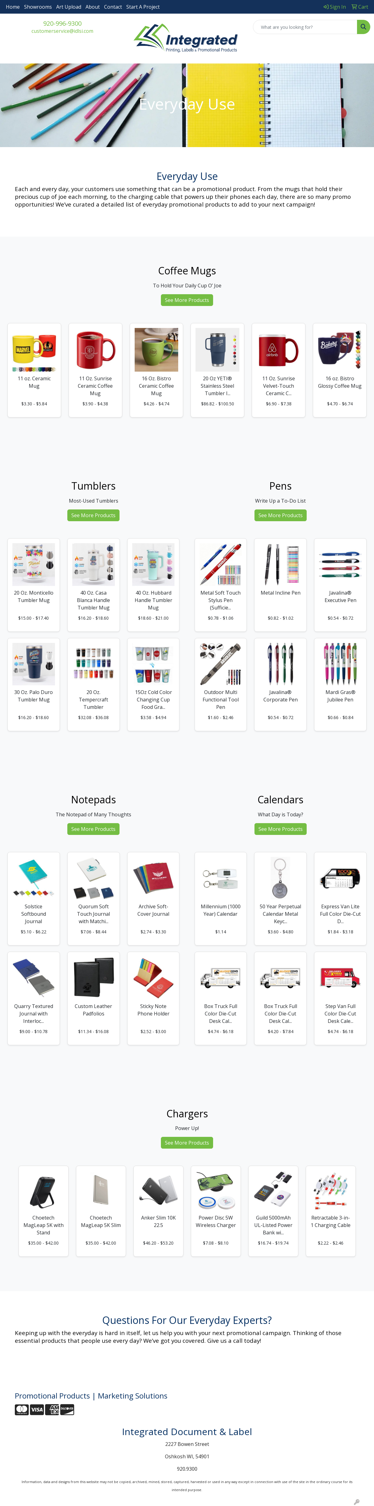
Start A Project (143, 6)
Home (13, 6)
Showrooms (38, 6)
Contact (113, 6)
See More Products (187, 300)
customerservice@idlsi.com (62, 31)
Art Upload (68, 6)
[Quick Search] (305, 27)
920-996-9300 (62, 23)
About (93, 6)
